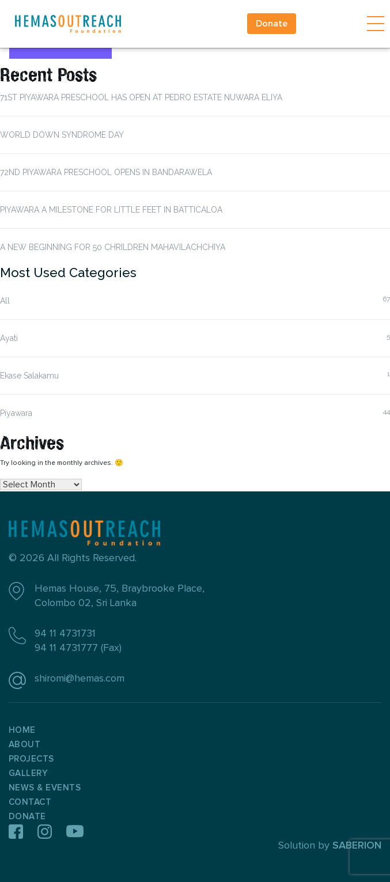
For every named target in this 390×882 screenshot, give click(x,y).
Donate (271, 23)
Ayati (9, 338)
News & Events (45, 787)
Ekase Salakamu (29, 375)
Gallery (28, 773)
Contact (30, 802)
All (5, 300)
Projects (31, 759)
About (24, 744)
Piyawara (16, 413)
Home (22, 730)
